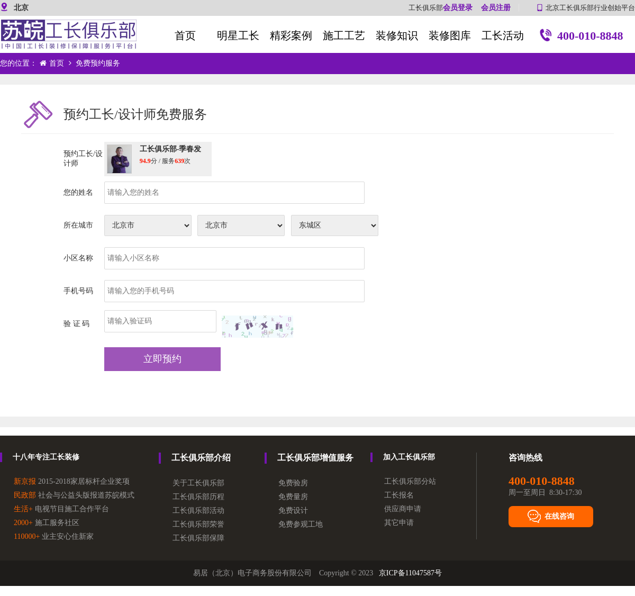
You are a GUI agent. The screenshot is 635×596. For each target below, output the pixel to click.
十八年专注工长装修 (46, 457)
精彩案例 (291, 35)
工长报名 (399, 495)
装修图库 (450, 35)
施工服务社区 (46, 523)
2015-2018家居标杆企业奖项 (72, 481)
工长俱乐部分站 (410, 481)
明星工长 (238, 35)
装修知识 (397, 35)
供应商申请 (402, 509)
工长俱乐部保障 (198, 538)
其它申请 (399, 523)
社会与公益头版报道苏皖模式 (74, 495)
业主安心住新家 (54, 536)
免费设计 (293, 510)
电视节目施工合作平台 (61, 509)
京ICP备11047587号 (410, 573)
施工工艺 (344, 35)
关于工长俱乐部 (198, 483)
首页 (185, 35)
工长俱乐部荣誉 (198, 524)
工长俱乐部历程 (198, 497)
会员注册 (496, 8)
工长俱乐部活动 (198, 510)
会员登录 (458, 8)
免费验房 (293, 483)
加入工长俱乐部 (409, 457)
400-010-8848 (581, 37)
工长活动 (503, 35)
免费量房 (293, 497)
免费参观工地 (300, 524)
